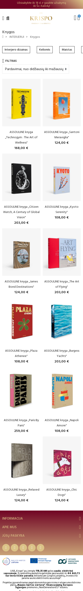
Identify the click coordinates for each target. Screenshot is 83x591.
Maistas (67, 49)
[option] (41, 4)
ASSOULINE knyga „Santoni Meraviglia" (61, 134)
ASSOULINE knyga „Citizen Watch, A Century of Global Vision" (21, 212)
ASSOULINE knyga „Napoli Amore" (62, 423)
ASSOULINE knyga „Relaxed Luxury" (21, 492)
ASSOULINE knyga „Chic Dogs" (61, 492)
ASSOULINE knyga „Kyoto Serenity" (62, 209)
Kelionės (44, 49)
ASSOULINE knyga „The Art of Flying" (61, 284)
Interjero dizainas (16, 49)
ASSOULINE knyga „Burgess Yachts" (61, 353)
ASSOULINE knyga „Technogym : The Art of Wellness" (21, 137)
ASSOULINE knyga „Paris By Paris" (21, 423)
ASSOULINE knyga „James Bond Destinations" (21, 284)
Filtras (9, 61)
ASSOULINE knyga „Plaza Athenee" (21, 353)
